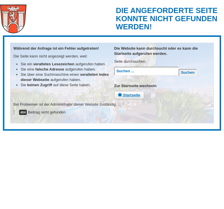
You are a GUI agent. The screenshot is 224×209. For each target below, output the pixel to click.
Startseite (129, 95)
